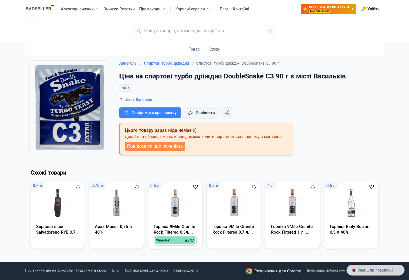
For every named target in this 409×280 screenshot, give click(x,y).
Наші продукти (185, 270)
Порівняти (201, 113)
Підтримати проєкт (92, 270)
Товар (194, 49)
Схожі (215, 49)
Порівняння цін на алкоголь (49, 270)
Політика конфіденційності (146, 270)
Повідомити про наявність (155, 146)
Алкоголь (130, 63)
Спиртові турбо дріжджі (169, 63)
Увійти (370, 9)
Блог (116, 270)
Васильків (144, 99)
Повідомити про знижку (150, 113)
